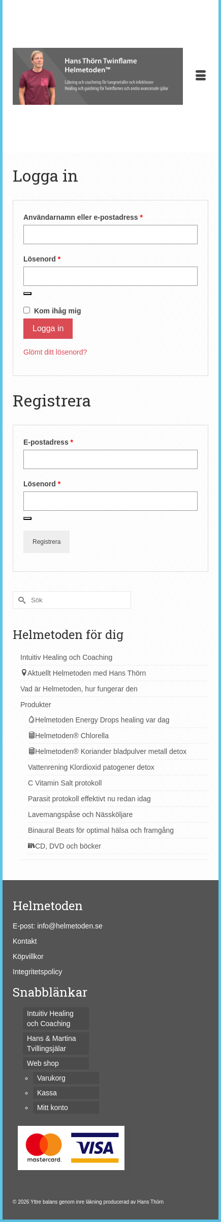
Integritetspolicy (37, 972)
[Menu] (200, 76)
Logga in (48, 328)
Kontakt (25, 941)
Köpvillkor (28, 956)
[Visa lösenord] (27, 293)
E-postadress (69, 441)
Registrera (46, 541)
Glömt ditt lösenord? (55, 352)
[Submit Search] (20, 600)
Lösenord (63, 258)
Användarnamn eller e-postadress (104, 216)
